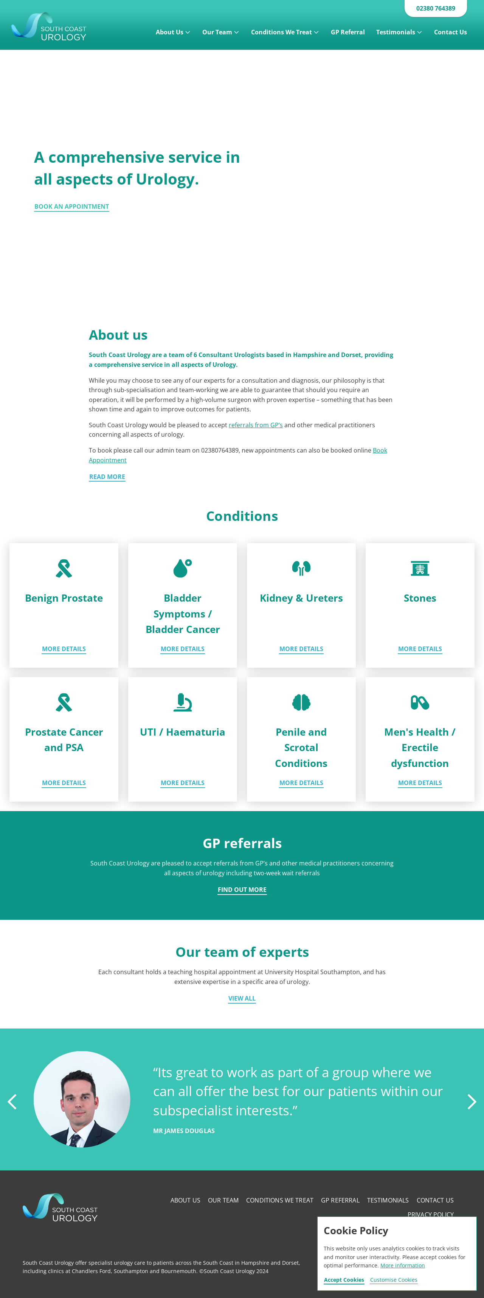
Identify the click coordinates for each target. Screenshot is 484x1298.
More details (64, 649)
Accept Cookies (344, 1280)
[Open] (188, 31)
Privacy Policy (431, 1214)
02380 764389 (435, 8)
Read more (107, 477)
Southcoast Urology (61, 26)
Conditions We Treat (281, 32)
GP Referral (348, 32)
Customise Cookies (393, 1280)
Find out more (242, 890)
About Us (169, 32)
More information (402, 1265)
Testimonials (395, 32)
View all (242, 998)
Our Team (217, 32)
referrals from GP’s (256, 425)
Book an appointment (71, 207)
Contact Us (450, 32)
